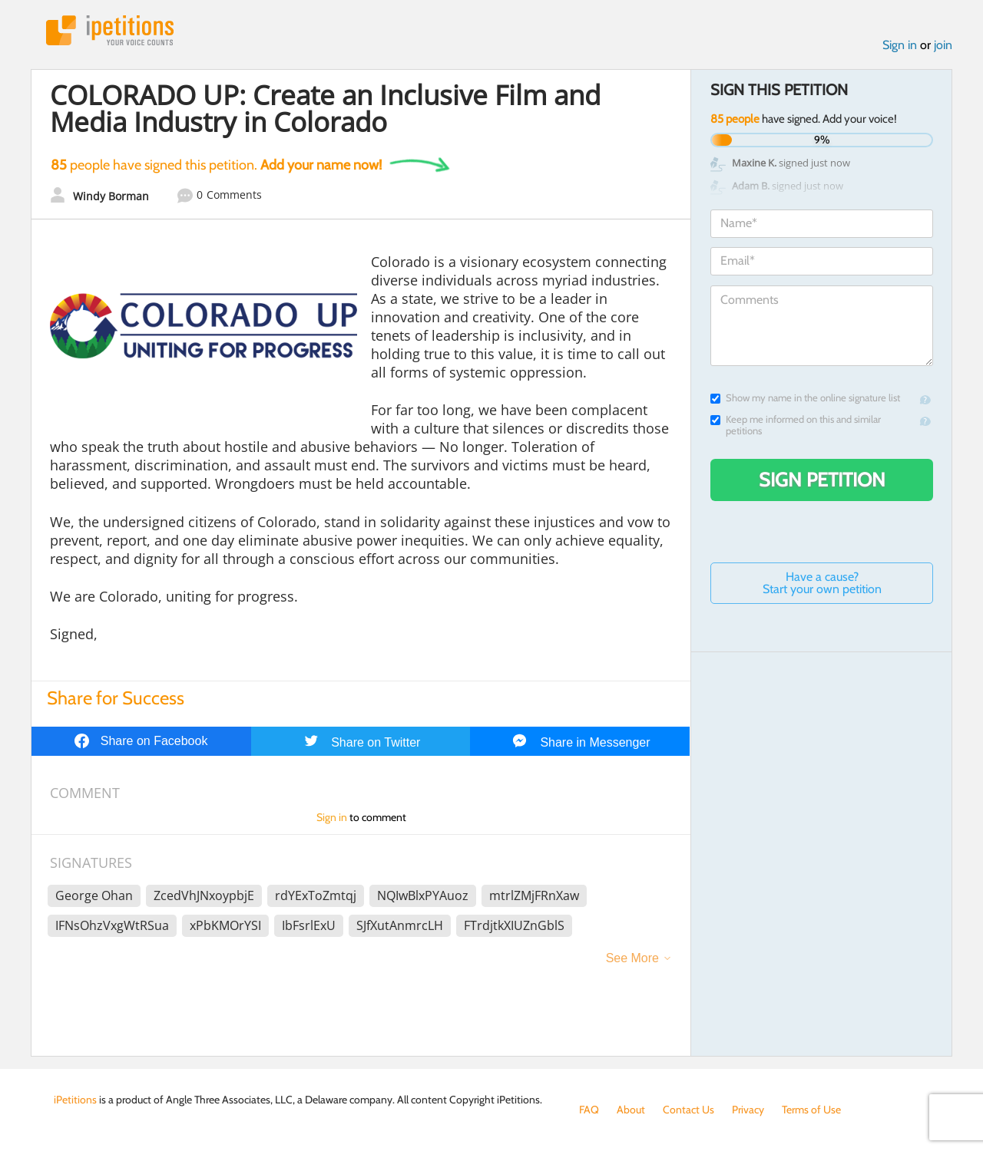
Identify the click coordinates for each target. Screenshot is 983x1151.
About (631, 1109)
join (943, 45)
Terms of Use (811, 1109)
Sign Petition (822, 479)
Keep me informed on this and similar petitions (795, 425)
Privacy (748, 1109)
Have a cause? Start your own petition (822, 582)
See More (632, 958)
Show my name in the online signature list (805, 398)
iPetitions (110, 30)
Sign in (899, 45)
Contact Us (688, 1109)
